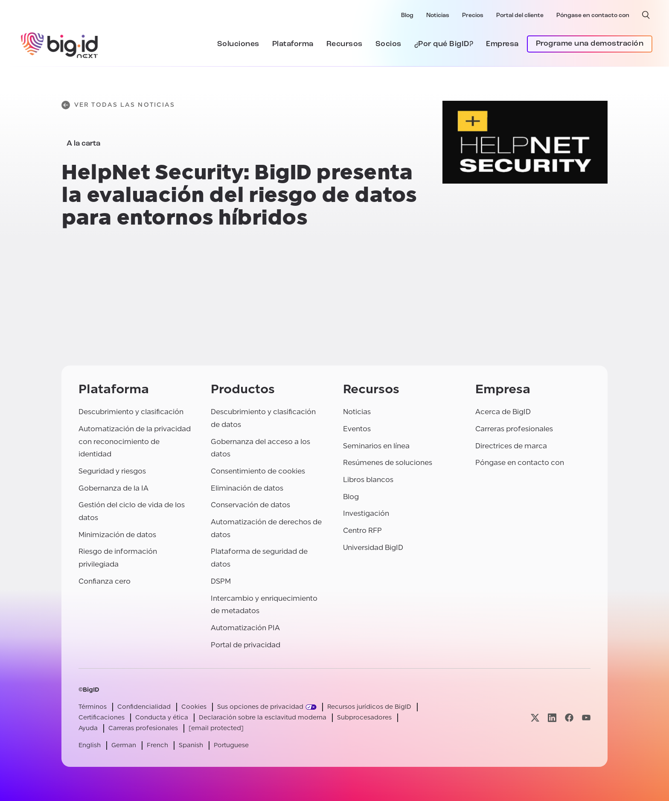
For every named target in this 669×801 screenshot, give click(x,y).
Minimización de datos (117, 535)
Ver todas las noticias (118, 105)
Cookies (194, 706)
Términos (93, 706)
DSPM (221, 581)
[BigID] (59, 44)
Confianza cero (105, 581)
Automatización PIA (245, 628)
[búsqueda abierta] (646, 15)
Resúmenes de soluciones (387, 463)
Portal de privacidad (245, 645)
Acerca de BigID (503, 412)
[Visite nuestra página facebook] (569, 717)
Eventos (357, 429)
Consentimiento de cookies (258, 471)
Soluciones (238, 44)
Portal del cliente (520, 15)
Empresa (502, 44)
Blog (407, 15)
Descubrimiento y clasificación (131, 412)
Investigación (366, 513)
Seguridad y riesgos (112, 471)
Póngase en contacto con (592, 15)
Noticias (437, 15)
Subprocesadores (364, 717)
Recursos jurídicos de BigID (369, 706)
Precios (472, 15)
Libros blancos (368, 480)
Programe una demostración (590, 44)
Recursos (344, 44)
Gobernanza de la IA (113, 488)
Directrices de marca (511, 446)
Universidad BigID (373, 548)
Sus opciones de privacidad (260, 706)
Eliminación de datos (247, 488)
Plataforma (293, 44)
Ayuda (88, 728)
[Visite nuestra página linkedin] (552, 717)
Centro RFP (362, 530)
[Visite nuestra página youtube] (586, 717)
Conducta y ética (161, 717)
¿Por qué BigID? (444, 44)
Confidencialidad (144, 706)
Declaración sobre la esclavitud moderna (262, 717)
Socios (388, 44)
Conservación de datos (250, 505)
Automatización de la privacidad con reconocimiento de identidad (135, 441)
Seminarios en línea (376, 446)
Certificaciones (102, 717)
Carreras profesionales (514, 429)
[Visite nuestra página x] (535, 717)
